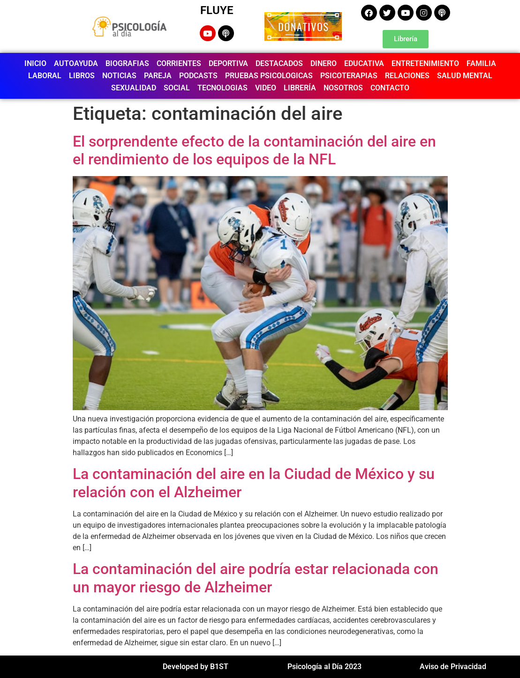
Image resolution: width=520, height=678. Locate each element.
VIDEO (265, 87)
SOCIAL (177, 87)
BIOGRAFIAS (127, 63)
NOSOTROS (343, 87)
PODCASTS (198, 75)
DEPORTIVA (228, 63)
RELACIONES (407, 75)
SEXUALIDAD (133, 87)
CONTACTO (389, 87)
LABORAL (44, 75)
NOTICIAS (119, 75)
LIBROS (82, 75)
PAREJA (158, 75)
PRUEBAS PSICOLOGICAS (269, 75)
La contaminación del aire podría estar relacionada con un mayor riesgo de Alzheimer (255, 578)
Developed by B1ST (195, 666)
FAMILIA (481, 63)
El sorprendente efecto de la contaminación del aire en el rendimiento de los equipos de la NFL (254, 150)
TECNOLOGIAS (222, 87)
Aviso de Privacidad (453, 666)
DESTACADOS (279, 63)
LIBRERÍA (300, 87)
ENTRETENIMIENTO (425, 63)
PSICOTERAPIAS (348, 75)
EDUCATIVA (364, 63)
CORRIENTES (179, 63)
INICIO (35, 63)
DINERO (323, 63)
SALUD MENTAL (464, 75)
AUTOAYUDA (76, 63)
